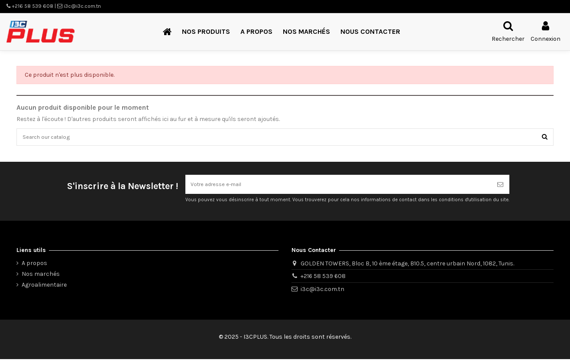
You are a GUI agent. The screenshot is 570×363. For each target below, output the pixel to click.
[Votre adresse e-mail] (338, 187)
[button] (206, 32)
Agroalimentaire (44, 289)
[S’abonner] (500, 187)
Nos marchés (41, 278)
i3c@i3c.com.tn (322, 293)
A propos (34, 267)
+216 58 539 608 (323, 280)
